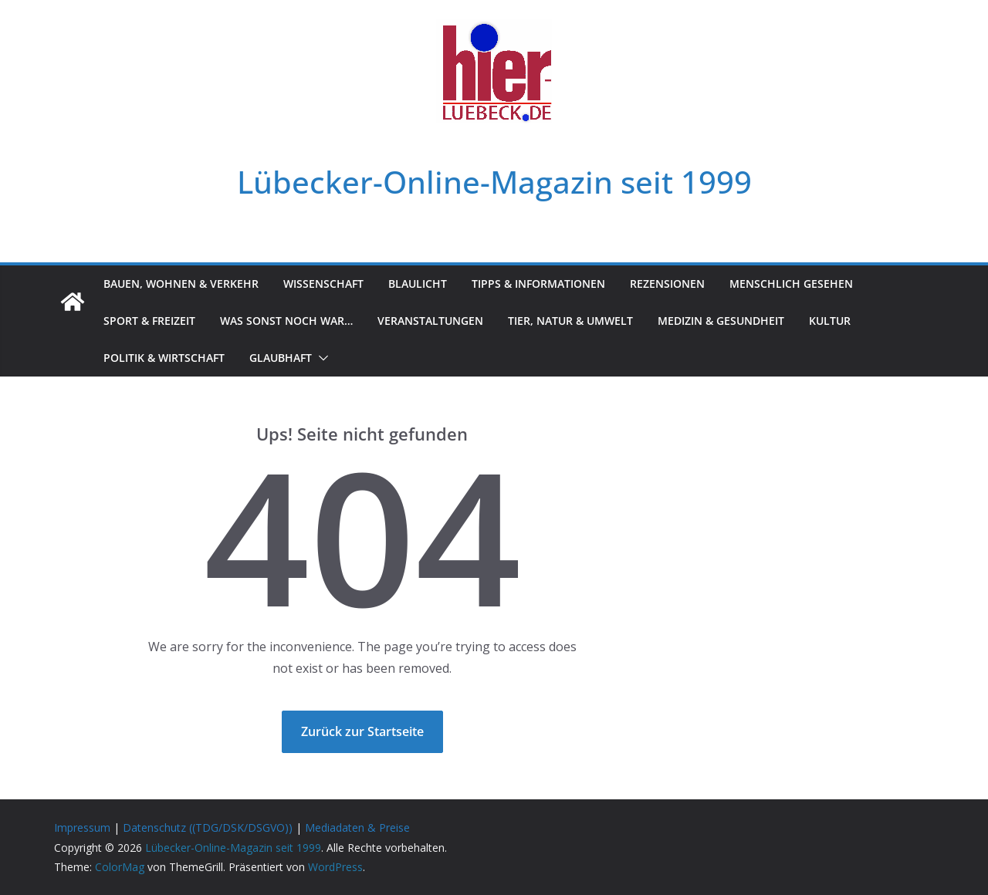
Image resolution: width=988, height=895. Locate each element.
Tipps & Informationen (538, 283)
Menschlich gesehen (791, 283)
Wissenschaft (323, 283)
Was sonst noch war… (286, 320)
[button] (320, 358)
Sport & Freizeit (149, 320)
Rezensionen (667, 283)
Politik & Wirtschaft (164, 357)
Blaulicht (417, 283)
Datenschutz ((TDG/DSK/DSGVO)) (208, 827)
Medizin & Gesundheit (721, 320)
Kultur (830, 320)
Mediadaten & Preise (357, 827)
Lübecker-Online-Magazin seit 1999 (494, 181)
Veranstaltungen (430, 320)
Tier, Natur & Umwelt (570, 320)
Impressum (82, 827)
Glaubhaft (280, 357)
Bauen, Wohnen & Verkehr (181, 283)
